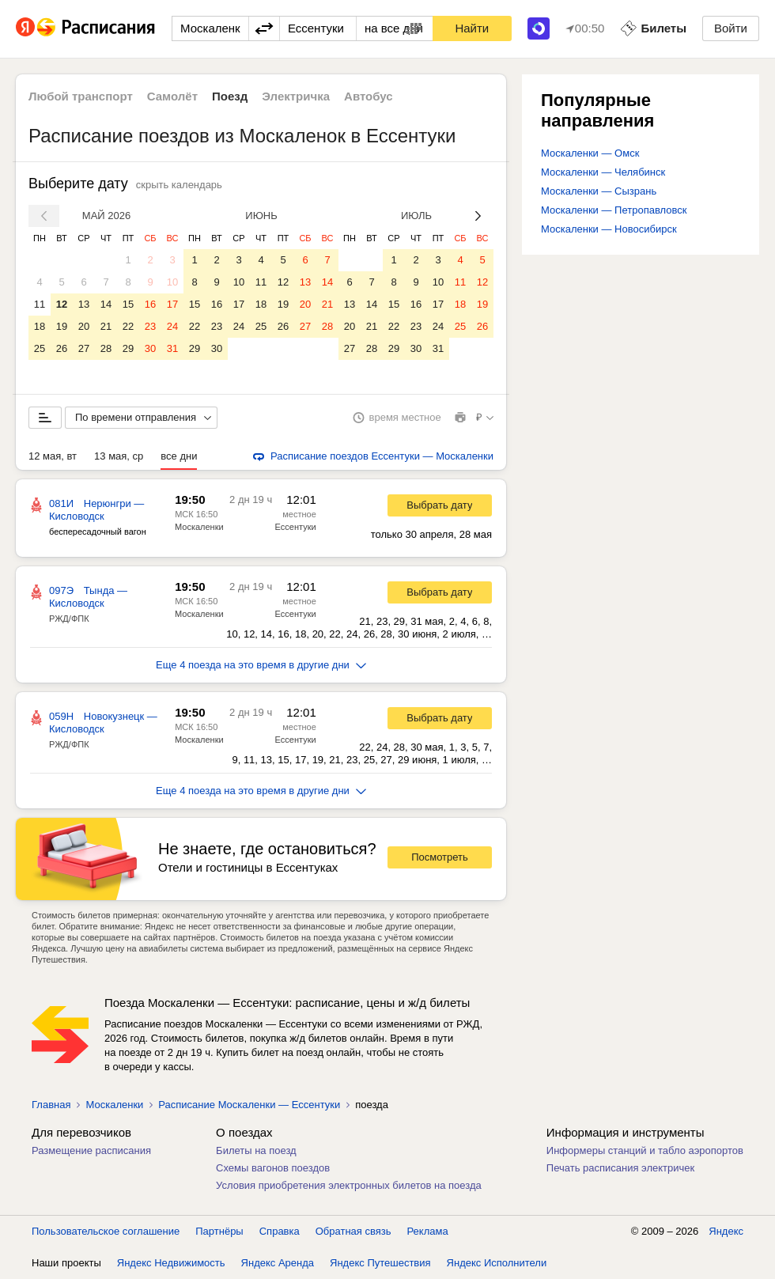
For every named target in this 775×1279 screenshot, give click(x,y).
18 (39, 326)
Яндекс (726, 1231)
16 (150, 304)
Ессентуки (295, 527)
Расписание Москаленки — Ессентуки (249, 1105)
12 (61, 304)
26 (61, 348)
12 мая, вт (52, 456)
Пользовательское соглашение (106, 1231)
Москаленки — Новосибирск (609, 229)
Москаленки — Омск (590, 153)
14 (106, 304)
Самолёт (172, 96)
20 (83, 326)
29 (128, 348)
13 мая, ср (118, 456)
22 (128, 326)
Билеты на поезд (256, 1150)
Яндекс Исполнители (497, 1263)
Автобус (368, 96)
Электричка (296, 96)
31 (172, 348)
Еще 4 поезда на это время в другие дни (261, 665)
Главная (51, 1105)
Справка (279, 1231)
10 (172, 282)
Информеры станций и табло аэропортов (644, 1150)
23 (150, 326)
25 (39, 348)
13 (83, 304)
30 (150, 348)
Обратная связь (353, 1231)
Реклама (427, 1231)
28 (106, 348)
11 (39, 304)
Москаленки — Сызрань (598, 191)
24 (172, 326)
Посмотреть (439, 857)
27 (83, 348)
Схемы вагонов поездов (273, 1168)
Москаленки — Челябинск (603, 172)
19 (61, 326)
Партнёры (219, 1231)
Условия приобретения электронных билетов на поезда (349, 1185)
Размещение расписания (91, 1150)
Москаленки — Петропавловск (613, 210)
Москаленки (199, 527)
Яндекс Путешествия (380, 1263)
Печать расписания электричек (620, 1168)
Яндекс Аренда (277, 1263)
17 (172, 304)
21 (106, 326)
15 (128, 304)
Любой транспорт (80, 96)
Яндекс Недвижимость (171, 1263)
